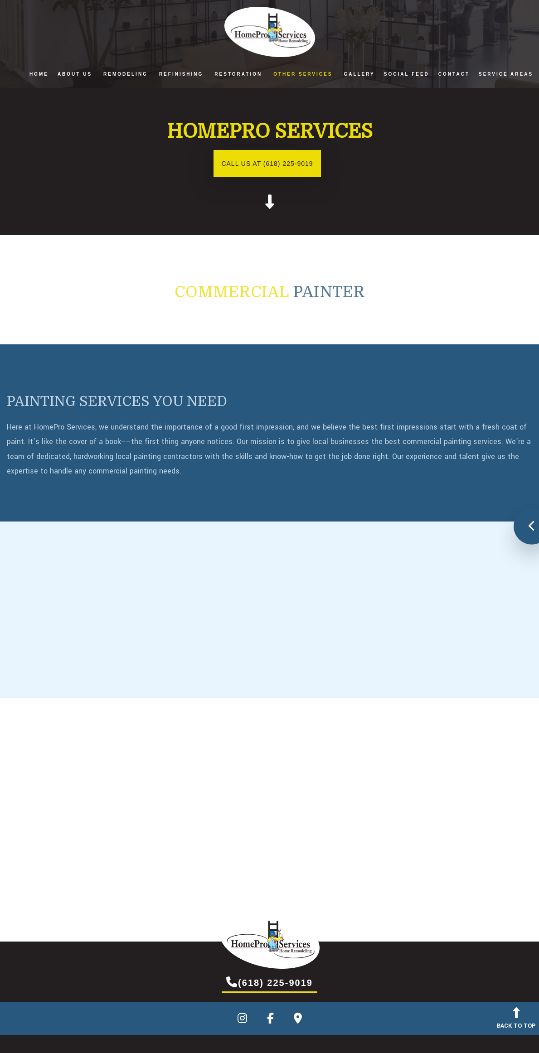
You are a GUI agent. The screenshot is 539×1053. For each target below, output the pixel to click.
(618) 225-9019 (269, 982)
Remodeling (125, 74)
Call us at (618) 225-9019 (267, 163)
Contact (454, 74)
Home (39, 74)
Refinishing (181, 74)
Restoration (238, 74)
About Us (75, 74)
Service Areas (506, 74)
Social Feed (406, 74)
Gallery (359, 74)
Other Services (302, 74)
